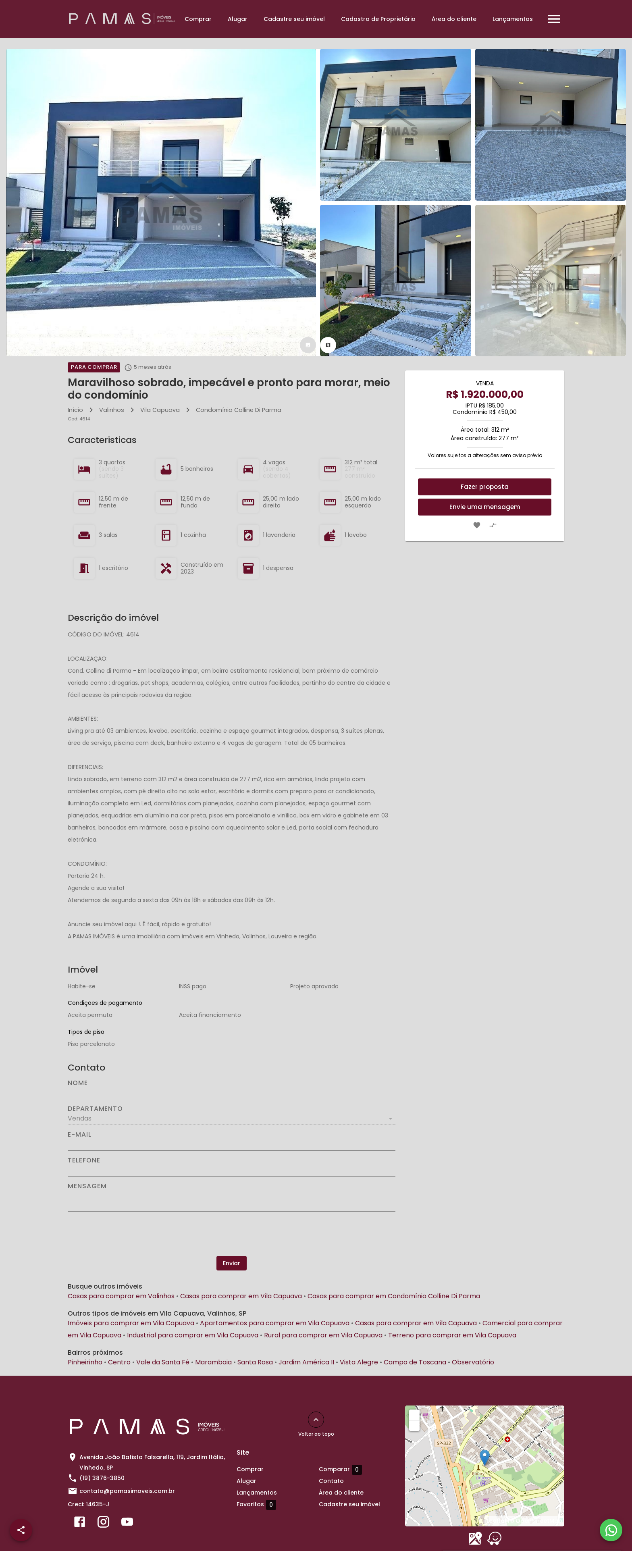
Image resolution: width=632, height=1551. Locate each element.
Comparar (340, 1469)
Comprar (198, 19)
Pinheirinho (85, 1362)
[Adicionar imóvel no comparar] (492, 525)
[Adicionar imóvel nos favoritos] (476, 525)
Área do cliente (454, 19)
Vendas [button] (79, 1118)
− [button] (414, 1425)
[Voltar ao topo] (316, 1420)
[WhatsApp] (611, 1530)
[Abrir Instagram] (103, 1523)
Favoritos (256, 1504)
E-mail (79, 1134)
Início (75, 410)
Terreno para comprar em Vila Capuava (452, 1335)
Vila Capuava (160, 410)
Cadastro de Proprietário (378, 19)
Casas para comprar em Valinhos (121, 1296)
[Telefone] (231, 1170)
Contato (331, 1481)
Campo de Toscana (415, 1362)
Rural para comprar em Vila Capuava (323, 1335)
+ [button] (414, 1414)
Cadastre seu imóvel (294, 19)
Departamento (95, 1109)
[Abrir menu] (554, 19)
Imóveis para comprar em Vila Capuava (131, 1323)
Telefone (84, 1160)
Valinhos (111, 410)
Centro (119, 1362)
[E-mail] (231, 1144)
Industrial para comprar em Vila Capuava (192, 1335)
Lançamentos (513, 19)
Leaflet (496, 1521)
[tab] (308, 345)
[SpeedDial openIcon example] (21, 1530)
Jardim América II (306, 1362)
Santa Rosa (255, 1362)
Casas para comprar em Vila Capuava (241, 1296)
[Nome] (231, 1092)
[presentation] (231, 1234)
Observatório (473, 1362)
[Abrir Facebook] (80, 1523)
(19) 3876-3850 (102, 1478)
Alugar (237, 19)
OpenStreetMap (539, 1521)
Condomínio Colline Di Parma (238, 410)
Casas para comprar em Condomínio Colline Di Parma (394, 1296)
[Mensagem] (231, 1200)
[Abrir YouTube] (127, 1523)
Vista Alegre (359, 1362)
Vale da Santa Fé (162, 1362)
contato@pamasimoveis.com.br (127, 1491)
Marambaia (213, 1362)
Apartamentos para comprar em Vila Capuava (274, 1323)
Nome (78, 1083)
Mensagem (87, 1186)
